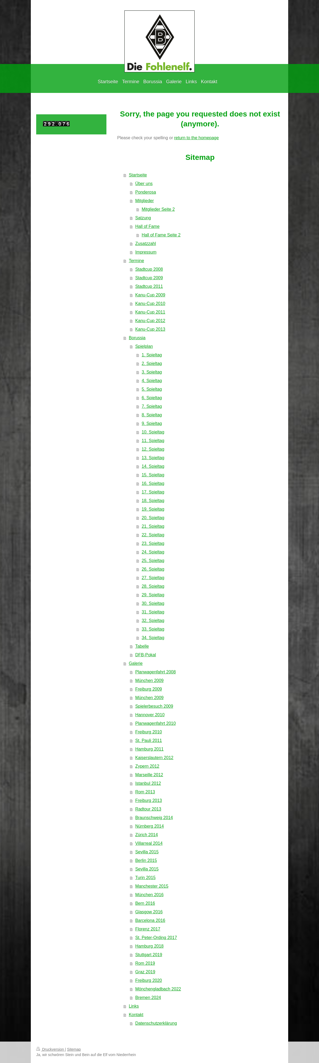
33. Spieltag (153, 629)
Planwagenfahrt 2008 (155, 672)
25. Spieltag (153, 560)
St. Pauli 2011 (148, 740)
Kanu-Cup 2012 (150, 320)
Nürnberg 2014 (149, 826)
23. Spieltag (153, 543)
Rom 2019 (145, 963)
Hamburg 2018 (149, 946)
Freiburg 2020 (148, 980)
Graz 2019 (145, 972)
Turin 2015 (145, 877)
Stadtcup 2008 (149, 269)
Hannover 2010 (149, 715)
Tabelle (142, 646)
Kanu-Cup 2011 (150, 312)
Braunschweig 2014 (154, 817)
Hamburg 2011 (149, 749)
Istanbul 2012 (148, 783)
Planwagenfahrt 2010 (155, 723)
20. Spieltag (153, 517)
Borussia (137, 338)
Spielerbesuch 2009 (154, 706)
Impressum (145, 252)
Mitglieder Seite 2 (158, 209)
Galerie (136, 663)
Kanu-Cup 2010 (150, 303)
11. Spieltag (153, 440)
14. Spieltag (153, 466)
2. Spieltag (152, 363)
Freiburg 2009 (148, 689)
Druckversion (50, 1049)
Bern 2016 (145, 903)
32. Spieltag (153, 620)
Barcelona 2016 (150, 920)
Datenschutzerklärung (156, 1023)
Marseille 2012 (149, 774)
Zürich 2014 (146, 834)
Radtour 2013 (148, 809)
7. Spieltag (152, 406)
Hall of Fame (147, 226)
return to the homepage (196, 137)
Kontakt (136, 1014)
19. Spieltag (153, 509)
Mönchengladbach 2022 (158, 989)
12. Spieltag (153, 449)
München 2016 (149, 894)
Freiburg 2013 (148, 800)
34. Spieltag (153, 637)
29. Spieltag (153, 595)
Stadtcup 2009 (149, 278)
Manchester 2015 (151, 886)
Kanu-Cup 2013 (150, 329)
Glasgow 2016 (148, 912)
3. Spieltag (152, 372)
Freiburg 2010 (148, 732)
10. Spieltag (153, 432)
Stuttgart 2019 (148, 954)
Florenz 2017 (147, 929)
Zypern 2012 (147, 766)
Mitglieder (144, 200)
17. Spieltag (153, 492)
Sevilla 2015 (146, 852)
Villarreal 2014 (148, 843)
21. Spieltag (153, 526)
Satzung (143, 218)
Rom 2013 (145, 792)
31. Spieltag (153, 612)
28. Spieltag (153, 586)
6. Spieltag (152, 397)
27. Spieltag (153, 577)
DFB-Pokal (145, 655)
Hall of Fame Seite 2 (161, 235)
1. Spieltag (152, 355)
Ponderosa (145, 192)
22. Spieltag (153, 535)
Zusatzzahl (145, 243)
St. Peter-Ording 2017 (156, 937)
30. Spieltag (153, 603)
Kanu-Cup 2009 (150, 295)
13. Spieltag (153, 457)
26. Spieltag (153, 569)
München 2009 (149, 680)
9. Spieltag (152, 423)
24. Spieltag (153, 552)
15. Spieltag (153, 475)
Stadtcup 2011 (149, 286)
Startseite (138, 175)
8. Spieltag (152, 415)
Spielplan (144, 346)
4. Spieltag (152, 380)
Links (134, 1006)
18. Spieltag (153, 500)
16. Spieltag (153, 483)
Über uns (144, 183)
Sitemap (74, 1049)
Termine (136, 260)
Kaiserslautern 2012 (154, 757)
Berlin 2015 (146, 860)
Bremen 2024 (148, 997)
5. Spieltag (152, 389)
